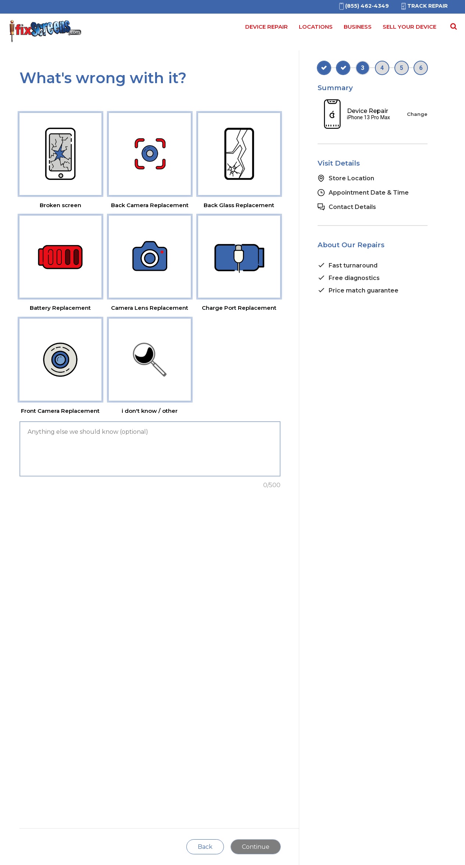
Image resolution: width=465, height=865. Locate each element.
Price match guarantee (363, 290)
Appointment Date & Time (369, 192)
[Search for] (452, 29)
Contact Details (352, 206)
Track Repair (424, 6)
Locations (316, 26)
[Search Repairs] (452, 26)
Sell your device (409, 26)
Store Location (351, 178)
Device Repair (266, 26)
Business (358, 26)
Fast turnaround (353, 265)
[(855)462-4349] (363, 6)
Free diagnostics (354, 277)
